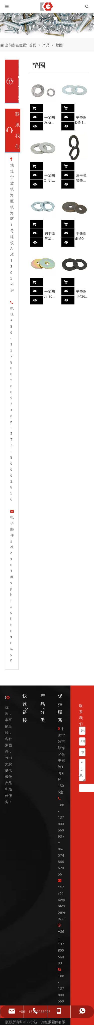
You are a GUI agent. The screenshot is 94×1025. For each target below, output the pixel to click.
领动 (37, 1018)
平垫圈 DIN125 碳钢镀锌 (81, 107)
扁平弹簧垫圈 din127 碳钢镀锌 (49, 223)
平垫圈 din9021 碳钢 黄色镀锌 (50, 281)
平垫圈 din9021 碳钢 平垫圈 (81, 223)
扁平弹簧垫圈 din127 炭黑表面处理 (81, 165)
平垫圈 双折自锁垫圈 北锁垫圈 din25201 (50, 107)
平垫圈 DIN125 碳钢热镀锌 (50, 165)
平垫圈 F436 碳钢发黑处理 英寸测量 (81, 281)
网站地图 (50, 1018)
